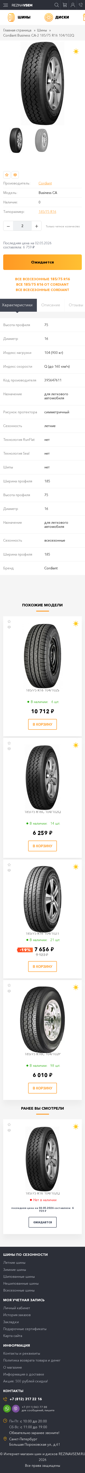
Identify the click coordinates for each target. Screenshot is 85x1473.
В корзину (42, 724)
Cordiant (45, 183)
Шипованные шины (19, 1276)
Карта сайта (12, 1336)
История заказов (17, 1315)
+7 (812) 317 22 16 (26, 1399)
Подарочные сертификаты (24, 1329)
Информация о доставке (23, 1374)
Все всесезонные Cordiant (42, 290)
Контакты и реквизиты (21, 1353)
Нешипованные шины (21, 1283)
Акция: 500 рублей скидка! (25, 1381)
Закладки (11, 1322)
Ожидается (42, 1222)
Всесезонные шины (19, 1290)
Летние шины (14, 1262)
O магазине (12, 1367)
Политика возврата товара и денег (32, 1360)
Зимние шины (14, 1269)
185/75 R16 (47, 211)
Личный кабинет (16, 1308)
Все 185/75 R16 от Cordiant (42, 284)
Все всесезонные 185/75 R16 (42, 279)
